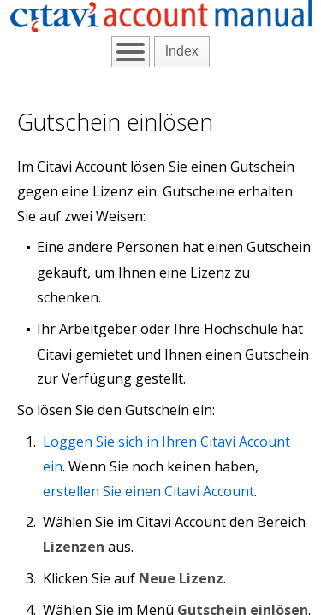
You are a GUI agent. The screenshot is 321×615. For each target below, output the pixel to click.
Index (182, 51)
